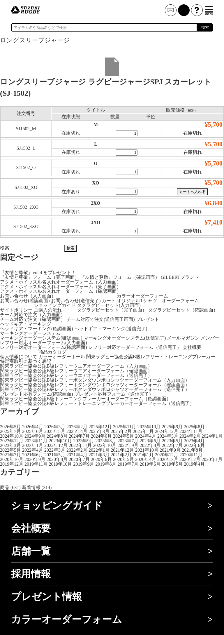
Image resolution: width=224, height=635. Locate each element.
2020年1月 (212, 459)
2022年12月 (56, 445)
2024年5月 (123, 436)
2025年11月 (124, 426)
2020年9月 (34, 459)
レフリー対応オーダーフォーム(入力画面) (43, 342)
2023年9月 (83, 440)
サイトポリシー (16, 309)
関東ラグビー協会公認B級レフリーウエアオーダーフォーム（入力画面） (76, 365)
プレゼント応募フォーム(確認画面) (36, 394)
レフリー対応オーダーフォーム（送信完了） (134, 347)
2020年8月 (57, 459)
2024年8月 (57, 436)
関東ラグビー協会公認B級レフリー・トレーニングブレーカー (150, 356)
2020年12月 (166, 454)
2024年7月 (79, 436)
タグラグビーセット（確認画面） (183, 309)
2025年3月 (99, 431)
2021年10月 (146, 450)
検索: (5, 247)
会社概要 (192, 347)
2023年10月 (60, 440)
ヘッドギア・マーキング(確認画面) (36, 328)
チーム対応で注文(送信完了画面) (100, 319)
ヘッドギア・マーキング (25, 323)
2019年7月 (127, 464)
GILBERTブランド (180, 277)
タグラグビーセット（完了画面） (112, 309)
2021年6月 (32, 454)
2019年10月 (60, 464)
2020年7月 (79, 459)
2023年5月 (172, 440)
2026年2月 (76, 426)
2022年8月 (150, 445)
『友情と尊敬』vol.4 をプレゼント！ (38, 272)
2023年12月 (11, 440)
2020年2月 (189, 459)
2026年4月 (32, 426)
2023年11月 (35, 440)
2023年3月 (10, 445)
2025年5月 (54, 431)
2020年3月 (167, 459)
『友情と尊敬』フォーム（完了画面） (39, 277)
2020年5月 (123, 459)
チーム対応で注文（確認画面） (32, 319)
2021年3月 (99, 454)
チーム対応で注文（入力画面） (32, 314)
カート (109, 300)
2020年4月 (145, 459)
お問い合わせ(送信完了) (76, 300)
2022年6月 (194, 445)
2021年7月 (10, 454)
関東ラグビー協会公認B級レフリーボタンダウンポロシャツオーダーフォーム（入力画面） (95, 379)
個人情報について (18, 356)
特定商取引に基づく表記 (25, 361)
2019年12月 (11, 464)
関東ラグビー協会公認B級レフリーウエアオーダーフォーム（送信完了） (76, 375)
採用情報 (31, 573)
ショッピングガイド (55, 305)
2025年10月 (148, 426)
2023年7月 (127, 440)
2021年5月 (54, 454)
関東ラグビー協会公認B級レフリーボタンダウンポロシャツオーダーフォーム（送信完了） (95, 389)
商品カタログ (52, 351)
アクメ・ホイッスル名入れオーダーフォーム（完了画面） (60, 286)
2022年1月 (99, 450)
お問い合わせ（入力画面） (28, 295)
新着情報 (31, 487)
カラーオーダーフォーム (142, 295)
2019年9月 (83, 464)
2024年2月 (189, 436)
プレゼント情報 (46, 596)
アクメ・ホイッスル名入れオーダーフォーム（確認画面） (60, 291)
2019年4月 (194, 464)
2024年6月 (101, 436)
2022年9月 (127, 445)
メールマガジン (183, 337)
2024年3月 (167, 436)
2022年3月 (54, 450)
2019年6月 (150, 464)
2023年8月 (105, 440)
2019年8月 (105, 464)
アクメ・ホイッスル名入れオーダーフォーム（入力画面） (60, 281)
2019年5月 (172, 464)
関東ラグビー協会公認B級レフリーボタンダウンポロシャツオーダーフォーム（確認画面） (95, 384)
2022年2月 (76, 450)
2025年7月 (10, 431)
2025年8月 (194, 426)
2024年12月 (166, 431)
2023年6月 (150, 440)
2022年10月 (104, 445)
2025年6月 (32, 431)
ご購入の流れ (48, 309)
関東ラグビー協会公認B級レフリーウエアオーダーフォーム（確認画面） (76, 370)
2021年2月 (121, 454)
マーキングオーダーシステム (30, 333)
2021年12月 (122, 450)
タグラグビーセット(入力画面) (109, 305)
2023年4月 (194, 440)
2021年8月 (192, 450)
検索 (205, 27)
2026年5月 (10, 426)
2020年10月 (11, 459)
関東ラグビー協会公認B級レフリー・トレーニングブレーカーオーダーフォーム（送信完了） (97, 403)
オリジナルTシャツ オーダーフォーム (158, 300)
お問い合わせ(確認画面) (25, 300)
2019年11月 (35, 464)
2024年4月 (145, 436)
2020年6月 (101, 459)
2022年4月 (32, 450)
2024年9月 (34, 436)
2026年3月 (54, 426)
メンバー (210, 337)
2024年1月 (212, 436)
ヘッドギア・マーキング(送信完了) (110, 328)
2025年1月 (143, 431)
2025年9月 (172, 426)
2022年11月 (80, 445)
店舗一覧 (31, 551)
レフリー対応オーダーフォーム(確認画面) (43, 347)
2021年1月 (143, 454)
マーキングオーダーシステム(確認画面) (41, 337)
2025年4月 (76, 431)
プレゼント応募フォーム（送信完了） (114, 394)
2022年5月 (10, 450)
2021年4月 (76, 454)
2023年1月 (32, 445)
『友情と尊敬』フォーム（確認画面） (120, 277)
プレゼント (147, 319)
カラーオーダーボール (61, 356)
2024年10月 (11, 436)
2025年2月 (121, 431)
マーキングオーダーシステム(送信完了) (125, 337)
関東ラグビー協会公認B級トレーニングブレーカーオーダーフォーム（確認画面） (85, 398)
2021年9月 (170, 450)
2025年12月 (100, 426)
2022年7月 (172, 445)
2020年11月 (190, 454)
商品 (4, 487)
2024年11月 (190, 431)
